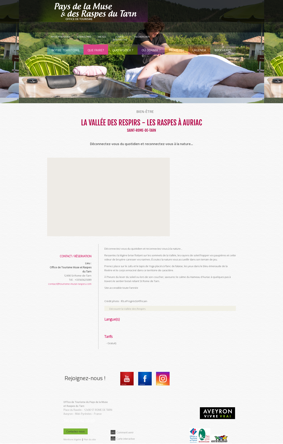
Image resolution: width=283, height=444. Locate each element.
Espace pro (84, 37)
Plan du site (90, 439)
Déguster (176, 50)
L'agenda (199, 50)
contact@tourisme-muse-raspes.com (69, 284)
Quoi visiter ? (122, 50)
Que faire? (96, 50)
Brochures (223, 50)
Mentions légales (72, 439)
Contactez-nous (75, 431)
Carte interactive (126, 438)
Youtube (127, 378)
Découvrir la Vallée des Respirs (127, 309)
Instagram (163, 378)
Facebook (145, 378)
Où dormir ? (151, 50)
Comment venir (125, 432)
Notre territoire (65, 50)
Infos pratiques (60, 37)
